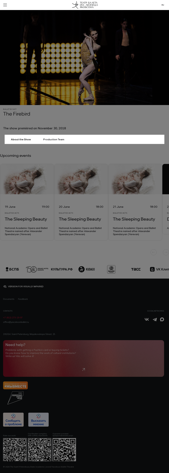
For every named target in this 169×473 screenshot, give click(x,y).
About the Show (21, 139)
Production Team (53, 139)
